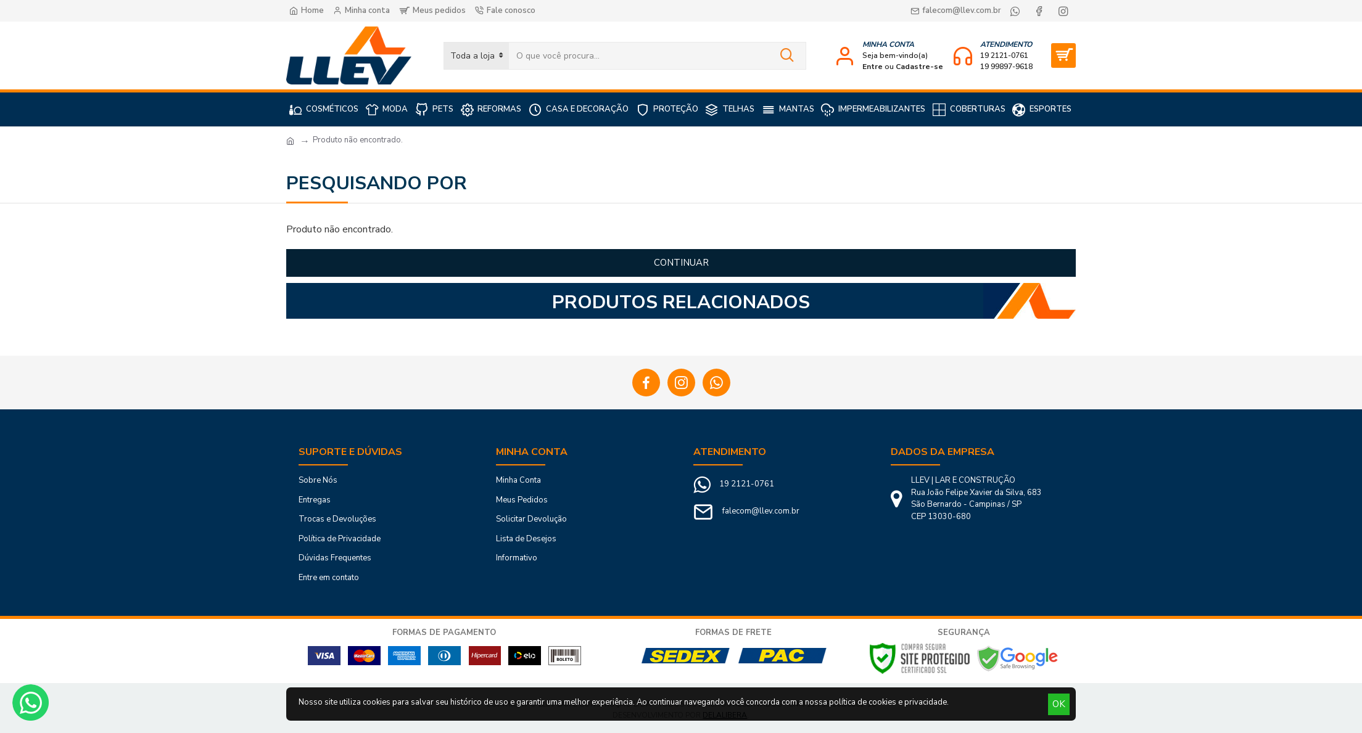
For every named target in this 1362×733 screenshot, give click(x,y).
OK (1058, 704)
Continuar (681, 262)
